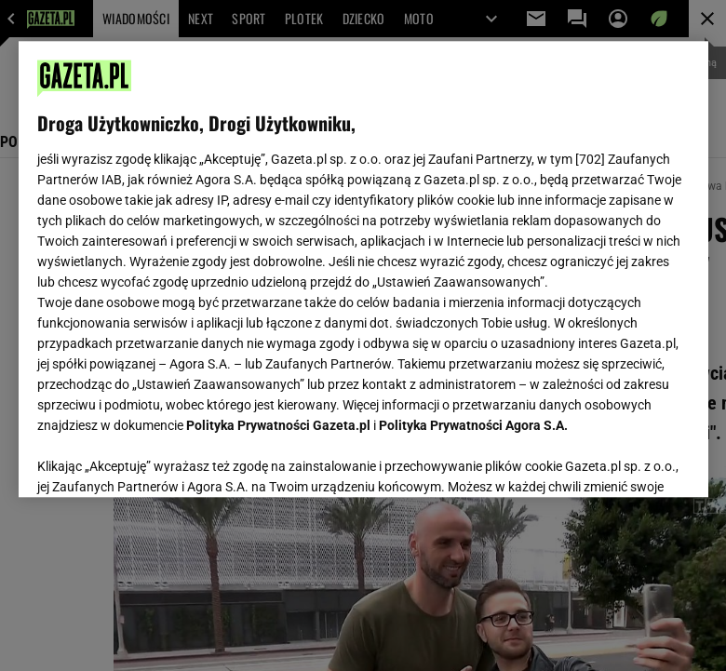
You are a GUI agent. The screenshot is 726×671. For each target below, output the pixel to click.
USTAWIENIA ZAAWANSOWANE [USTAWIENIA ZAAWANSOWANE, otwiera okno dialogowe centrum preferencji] (158, 459)
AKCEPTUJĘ (626, 460)
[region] (363, 269)
